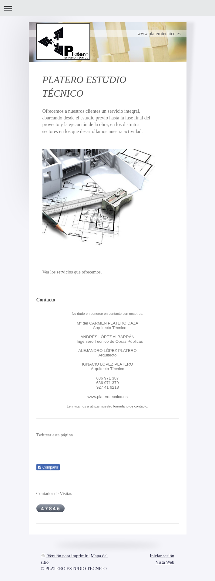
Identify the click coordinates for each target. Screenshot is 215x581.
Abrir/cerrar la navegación (107, 8)
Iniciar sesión (162, 555)
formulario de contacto (130, 406)
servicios (65, 272)
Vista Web (165, 562)
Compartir (48, 467)
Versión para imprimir (65, 555)
